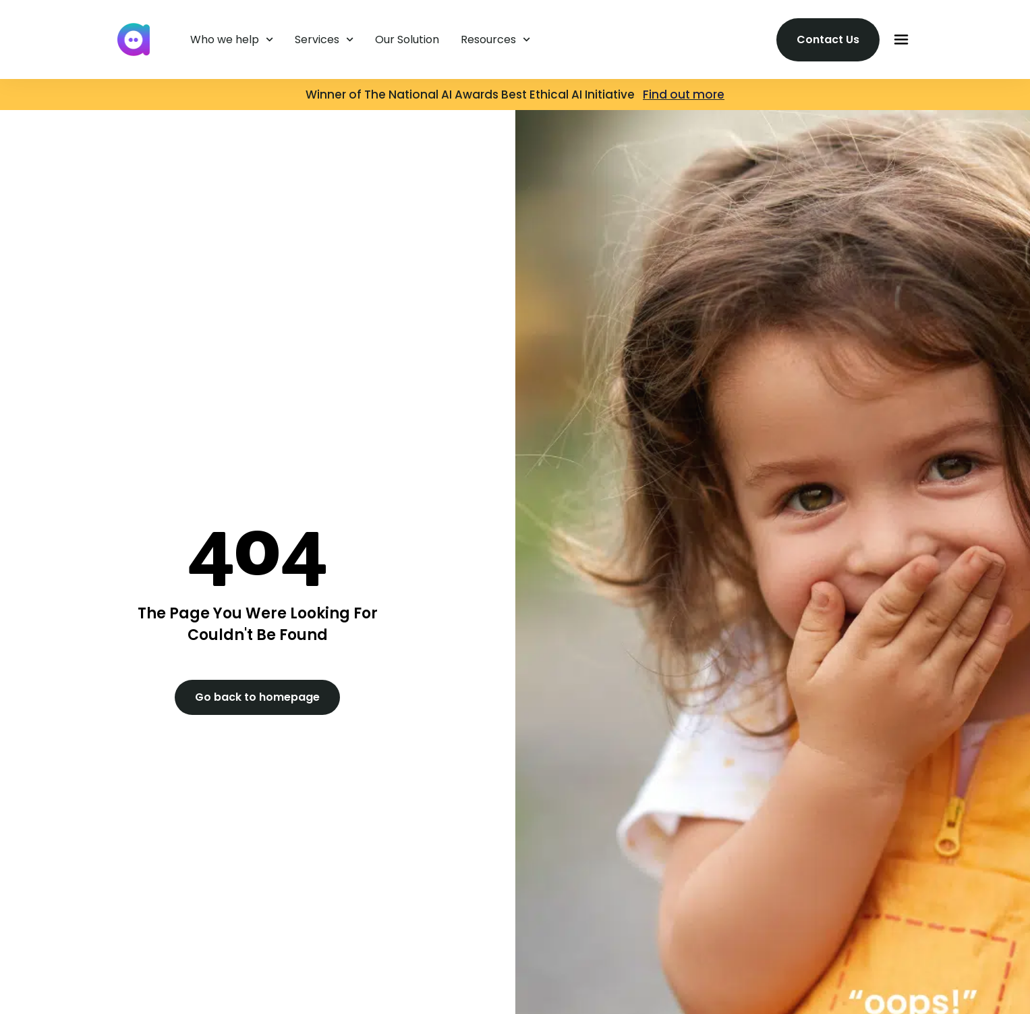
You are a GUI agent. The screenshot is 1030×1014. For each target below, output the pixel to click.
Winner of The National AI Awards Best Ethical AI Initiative (474, 94)
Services (324, 39)
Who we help (231, 39)
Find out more (683, 94)
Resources (495, 39)
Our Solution (407, 39)
